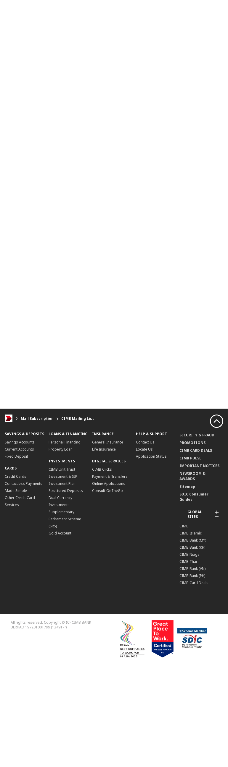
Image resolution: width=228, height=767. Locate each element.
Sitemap (187, 486)
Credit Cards (15, 476)
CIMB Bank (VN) (192, 568)
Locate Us (144, 449)
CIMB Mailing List (77, 418)
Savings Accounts (20, 442)
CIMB (184, 526)
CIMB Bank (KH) (192, 547)
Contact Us (145, 442)
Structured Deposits (66, 490)
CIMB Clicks (102, 469)
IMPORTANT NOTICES (199, 465)
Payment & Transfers (110, 476)
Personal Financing (65, 442)
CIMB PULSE (190, 458)
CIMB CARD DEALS (195, 450)
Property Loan (61, 449)
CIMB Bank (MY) (192, 540)
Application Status (151, 456)
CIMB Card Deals (193, 582)
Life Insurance (104, 449)
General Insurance (107, 442)
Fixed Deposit (16, 456)
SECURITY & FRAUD (196, 435)
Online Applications (108, 483)
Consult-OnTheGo (107, 490)
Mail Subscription (37, 418)
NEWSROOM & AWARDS (192, 476)
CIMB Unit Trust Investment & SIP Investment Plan (63, 476)
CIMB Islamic (190, 533)
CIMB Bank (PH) (192, 575)
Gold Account (60, 533)
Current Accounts (19, 449)
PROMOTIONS (192, 442)
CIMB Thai (188, 561)
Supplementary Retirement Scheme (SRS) (65, 519)
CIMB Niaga (189, 554)
